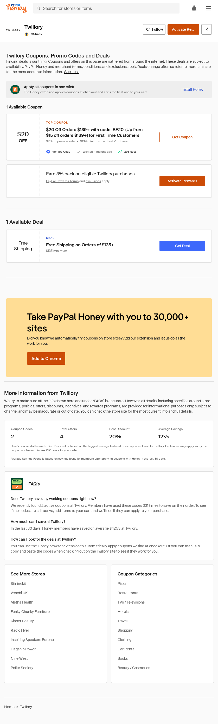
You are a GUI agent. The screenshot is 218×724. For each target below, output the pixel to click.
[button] (209, 8)
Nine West (19, 658)
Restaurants (128, 593)
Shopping (125, 630)
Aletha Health (22, 602)
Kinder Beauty (22, 621)
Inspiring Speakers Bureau (32, 639)
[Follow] (154, 29)
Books (123, 658)
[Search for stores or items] (106, 8)
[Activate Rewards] (183, 29)
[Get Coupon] (182, 137)
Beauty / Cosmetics (134, 667)
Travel (122, 621)
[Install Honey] (192, 89)
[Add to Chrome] (46, 358)
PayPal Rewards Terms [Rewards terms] (62, 181)
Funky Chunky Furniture (30, 611)
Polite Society (22, 667)
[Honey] (16, 8)
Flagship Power (23, 649)
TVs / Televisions (131, 602)
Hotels (123, 611)
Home (9, 706)
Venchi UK (19, 593)
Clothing (124, 639)
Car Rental (126, 649)
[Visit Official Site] (206, 29)
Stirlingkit (18, 583)
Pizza (122, 583)
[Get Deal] (182, 246)
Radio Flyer (20, 630)
